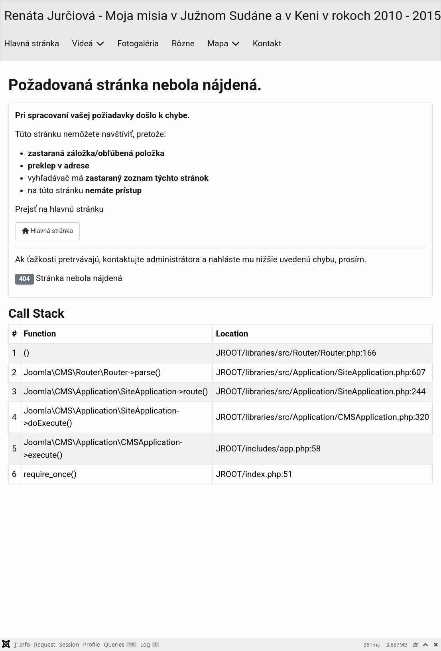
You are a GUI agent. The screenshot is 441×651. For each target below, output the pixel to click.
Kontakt (267, 43)
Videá (82, 43)
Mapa (217, 43)
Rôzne (183, 43)
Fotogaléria (138, 43)
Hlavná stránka (31, 43)
